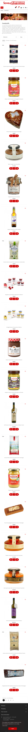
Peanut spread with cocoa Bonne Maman (14, 374)
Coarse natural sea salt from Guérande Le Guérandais (14, 277)
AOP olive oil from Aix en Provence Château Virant (14, 440)
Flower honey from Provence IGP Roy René (14, 570)
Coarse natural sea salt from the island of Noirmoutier (14, 81)
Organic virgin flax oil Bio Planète (14, 244)
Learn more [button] (4, 725)
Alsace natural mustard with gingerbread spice (14, 114)
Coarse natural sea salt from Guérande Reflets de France (14, 668)
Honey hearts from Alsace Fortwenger (14, 146)
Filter (21, 37)
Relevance (10, 37)
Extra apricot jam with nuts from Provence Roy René (14, 603)
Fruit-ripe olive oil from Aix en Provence (14, 635)
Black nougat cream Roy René (14, 179)
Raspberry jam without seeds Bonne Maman (14, 309)
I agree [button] (12, 728)
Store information (5, 720)
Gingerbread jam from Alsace (14, 211)
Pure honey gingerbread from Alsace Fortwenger (14, 537)
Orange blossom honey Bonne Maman (14, 342)
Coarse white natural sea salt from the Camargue (14, 472)
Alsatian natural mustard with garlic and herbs (14, 407)
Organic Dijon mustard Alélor (14, 505)
